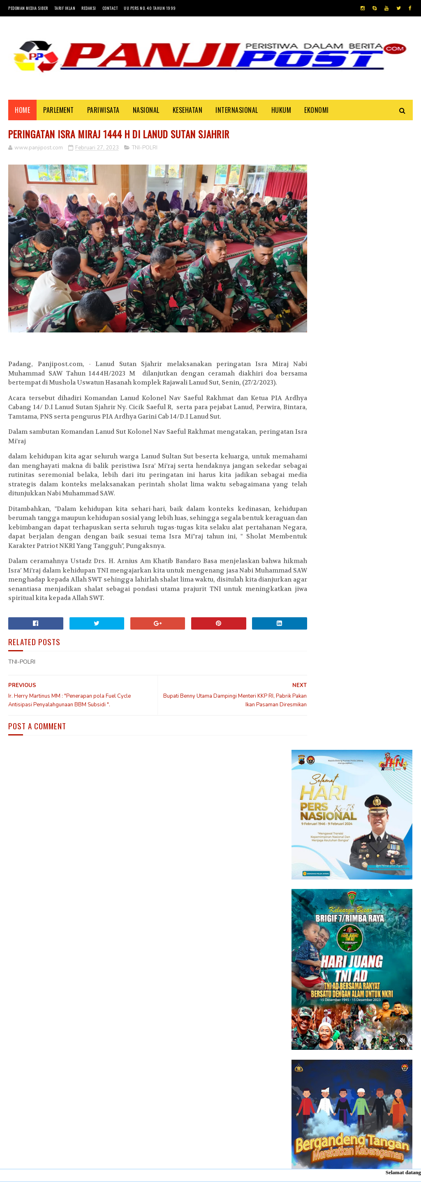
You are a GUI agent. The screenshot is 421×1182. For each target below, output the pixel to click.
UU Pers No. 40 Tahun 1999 (150, 8)
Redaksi (88, 8)
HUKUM (281, 112)
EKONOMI (316, 112)
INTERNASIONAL (236, 112)
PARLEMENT (58, 112)
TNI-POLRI (144, 150)
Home (22, 112)
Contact (110, 8)
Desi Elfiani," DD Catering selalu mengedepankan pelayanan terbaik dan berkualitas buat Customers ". (348, 921)
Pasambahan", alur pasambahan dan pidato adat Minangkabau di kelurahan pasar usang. (374, 833)
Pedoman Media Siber (28, 8)
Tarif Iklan (65, 8)
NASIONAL (146, 112)
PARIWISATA (103, 112)
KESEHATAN (188, 112)
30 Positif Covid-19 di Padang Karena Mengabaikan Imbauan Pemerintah (372, 788)
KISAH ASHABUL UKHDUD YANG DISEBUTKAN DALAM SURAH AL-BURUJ (373, 874)
